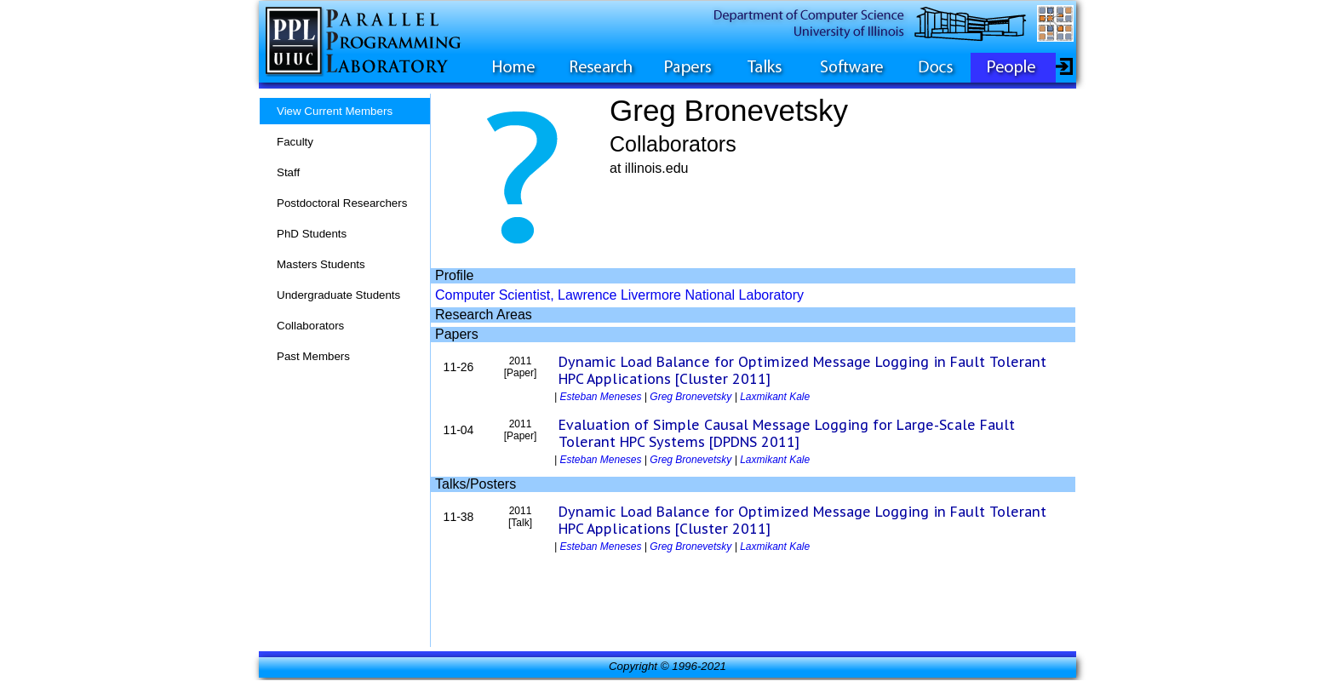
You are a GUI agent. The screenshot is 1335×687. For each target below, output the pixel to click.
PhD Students (312, 233)
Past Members (313, 356)
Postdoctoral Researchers (342, 203)
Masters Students (321, 264)
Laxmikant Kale (775, 397)
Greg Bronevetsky (690, 397)
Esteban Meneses (600, 397)
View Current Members (334, 111)
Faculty (295, 141)
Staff (288, 172)
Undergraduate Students (338, 295)
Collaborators (310, 325)
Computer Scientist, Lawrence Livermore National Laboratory (619, 295)
